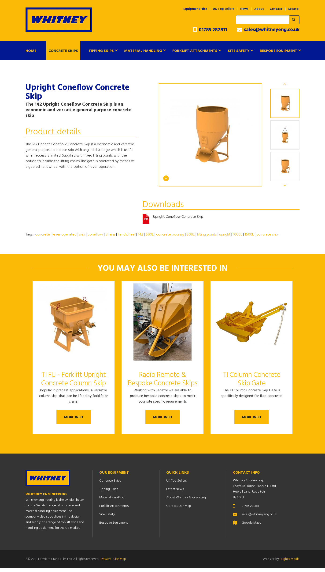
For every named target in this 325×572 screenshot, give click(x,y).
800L (191, 235)
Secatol (293, 9)
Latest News (175, 493)
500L (150, 235)
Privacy (106, 563)
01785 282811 (210, 30)
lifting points (207, 235)
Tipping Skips (101, 51)
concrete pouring (170, 235)
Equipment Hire (195, 9)
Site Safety (238, 51)
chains (110, 235)
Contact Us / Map (178, 510)
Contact (276, 9)
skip (82, 235)
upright (224, 235)
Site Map (119, 563)
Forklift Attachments (194, 51)
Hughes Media (289, 563)
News (244, 9)
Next (285, 185)
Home (31, 51)
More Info (74, 419)
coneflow (95, 235)
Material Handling (143, 51)
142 (140, 235)
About (259, 9)
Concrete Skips (63, 51)
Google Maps (251, 526)
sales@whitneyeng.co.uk (268, 30)
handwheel (126, 235)
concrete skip (267, 235)
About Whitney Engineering (186, 501)
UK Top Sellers (223, 9)
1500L (249, 235)
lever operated (64, 235)
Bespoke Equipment (278, 51)
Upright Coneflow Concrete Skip (178, 217)
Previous (285, 83)
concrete (42, 235)
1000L (237, 235)
